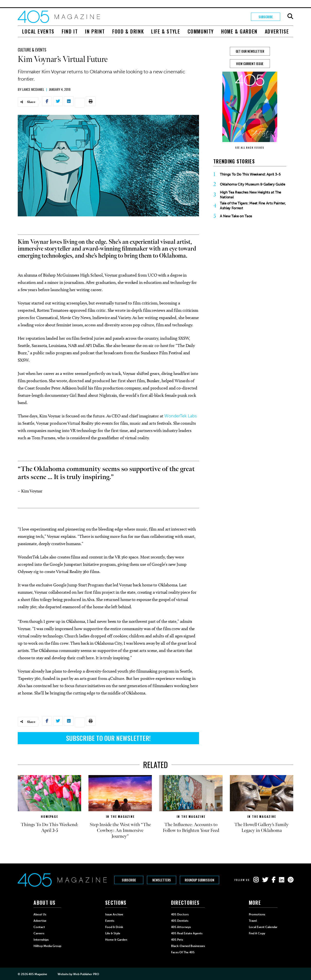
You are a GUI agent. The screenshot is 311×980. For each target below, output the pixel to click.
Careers (39, 933)
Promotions (257, 914)
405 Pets (177, 939)
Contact (39, 927)
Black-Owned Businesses (188, 946)
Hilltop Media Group (47, 946)
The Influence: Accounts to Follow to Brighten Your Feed (191, 827)
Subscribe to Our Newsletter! (108, 738)
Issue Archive (114, 914)
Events (109, 920)
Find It (70, 31)
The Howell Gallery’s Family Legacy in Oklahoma (261, 827)
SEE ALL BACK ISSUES (249, 147)
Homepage (49, 816)
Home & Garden (239, 31)
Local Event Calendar (263, 927)
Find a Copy (257, 933)
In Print (95, 31)
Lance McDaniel (33, 89)
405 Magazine (37, 974)
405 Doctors (180, 914)
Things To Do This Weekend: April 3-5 (250, 174)
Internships (41, 939)
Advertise (277, 31)
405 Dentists (179, 920)
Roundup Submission (199, 880)
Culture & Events (32, 50)
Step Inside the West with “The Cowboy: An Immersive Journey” (120, 830)
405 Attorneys (181, 927)
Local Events (38, 31)
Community (201, 31)
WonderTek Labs (180, 416)
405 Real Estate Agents (186, 933)
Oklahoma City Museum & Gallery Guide (252, 184)
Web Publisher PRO (86, 974)
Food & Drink (128, 31)
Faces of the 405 (183, 952)
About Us (40, 914)
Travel (253, 920)
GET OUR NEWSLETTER (250, 51)
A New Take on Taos (236, 216)
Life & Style (165, 31)
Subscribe (266, 16)
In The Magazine (120, 816)
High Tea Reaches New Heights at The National (250, 194)
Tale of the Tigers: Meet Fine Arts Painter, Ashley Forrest (253, 205)
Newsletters (161, 880)
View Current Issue (249, 63)
